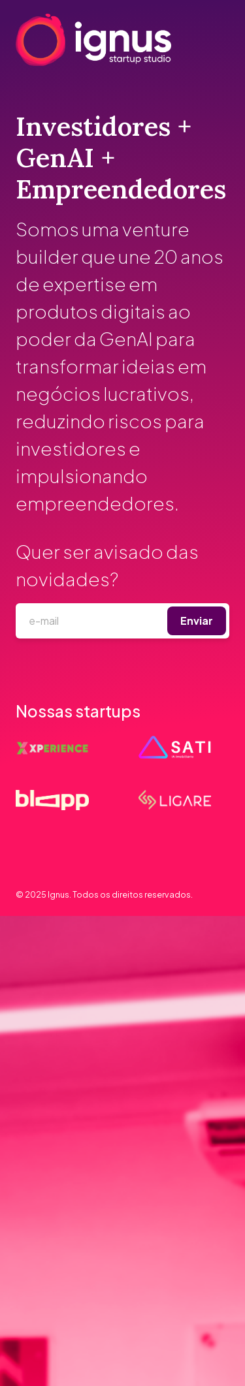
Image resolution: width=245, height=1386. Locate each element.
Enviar (196, 620)
